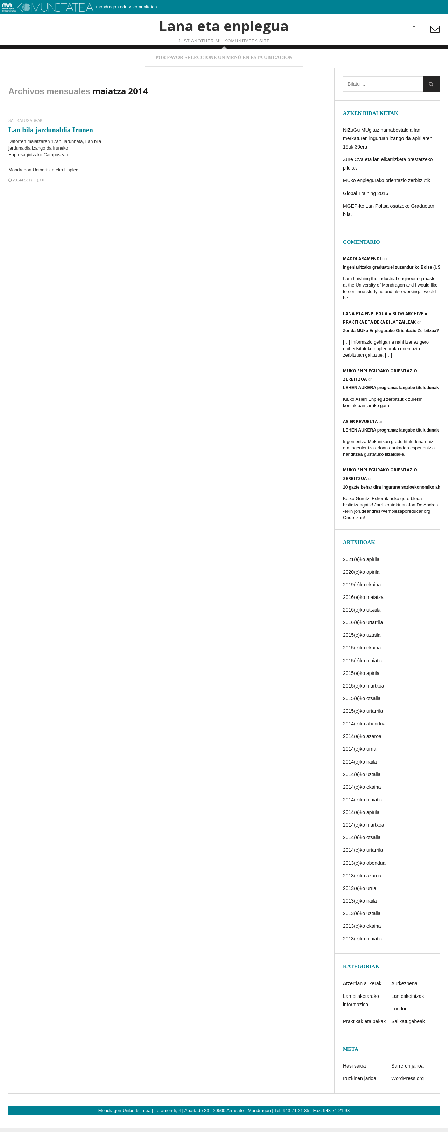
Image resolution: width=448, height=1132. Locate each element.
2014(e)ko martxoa (363, 844)
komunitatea (145, 6)
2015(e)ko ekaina (362, 667)
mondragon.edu (112, 6)
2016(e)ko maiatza (363, 616)
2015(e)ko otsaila (361, 717)
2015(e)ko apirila (361, 692)
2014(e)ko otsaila (361, 857)
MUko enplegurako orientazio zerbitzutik (386, 200)
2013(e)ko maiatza (363, 958)
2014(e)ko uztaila (361, 793)
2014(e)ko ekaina (362, 806)
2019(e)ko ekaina (362, 604)
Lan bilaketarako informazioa (361, 1020)
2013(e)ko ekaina (362, 945)
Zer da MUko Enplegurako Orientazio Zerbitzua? (391, 350)
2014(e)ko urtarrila (363, 869)
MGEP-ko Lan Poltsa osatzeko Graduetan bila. (388, 229)
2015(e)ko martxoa (363, 705)
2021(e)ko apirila (361, 578)
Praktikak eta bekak (364, 1040)
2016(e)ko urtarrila (363, 642)
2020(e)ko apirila (361, 591)
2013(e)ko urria (359, 907)
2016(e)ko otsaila (361, 629)
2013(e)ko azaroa (362, 895)
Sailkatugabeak (25, 140)
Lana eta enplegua (224, 47)
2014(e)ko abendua (364, 743)
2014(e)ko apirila (361, 831)
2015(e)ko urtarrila (363, 730)
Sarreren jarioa (407, 1085)
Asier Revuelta (360, 441)
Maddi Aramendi (362, 278)
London (399, 1028)
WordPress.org (407, 1098)
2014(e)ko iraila (360, 781)
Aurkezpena (404, 1003)
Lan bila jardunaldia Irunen (50, 149)
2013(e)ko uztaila (361, 933)
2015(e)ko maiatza (363, 680)
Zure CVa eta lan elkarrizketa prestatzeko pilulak (388, 183)
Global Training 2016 (365, 212)
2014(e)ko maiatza (363, 819)
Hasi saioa (354, 1085)
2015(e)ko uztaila (361, 654)
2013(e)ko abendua (364, 882)
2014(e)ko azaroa (362, 756)
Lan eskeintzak (407, 1015)
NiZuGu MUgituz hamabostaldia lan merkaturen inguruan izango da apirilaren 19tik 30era (387, 157)
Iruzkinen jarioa (359, 1098)
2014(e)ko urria (359, 768)
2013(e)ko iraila (360, 920)
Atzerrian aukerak (362, 1003)
